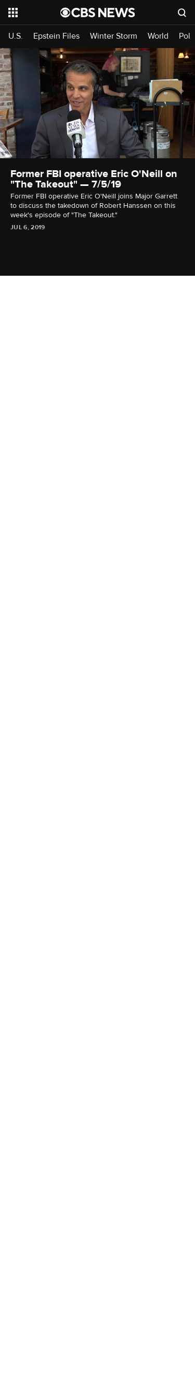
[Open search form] (182, 12)
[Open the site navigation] (34, 12)
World (158, 36)
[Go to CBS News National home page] (97, 12)
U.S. (15, 36)
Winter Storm (113, 36)
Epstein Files (56, 36)
